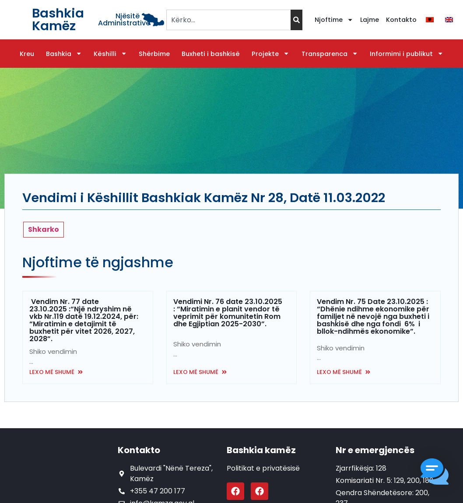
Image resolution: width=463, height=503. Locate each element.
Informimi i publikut (406, 53)
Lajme (369, 19)
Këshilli (110, 53)
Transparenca (330, 53)
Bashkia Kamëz (58, 19)
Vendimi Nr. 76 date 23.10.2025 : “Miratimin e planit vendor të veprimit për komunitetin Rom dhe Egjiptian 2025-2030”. (227, 313)
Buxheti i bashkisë (211, 53)
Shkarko (43, 229)
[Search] (296, 20)
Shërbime (154, 53)
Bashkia (64, 53)
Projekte (270, 53)
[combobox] (228, 20)
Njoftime (334, 19)
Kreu (27, 53)
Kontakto (401, 19)
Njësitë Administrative (124, 19)
